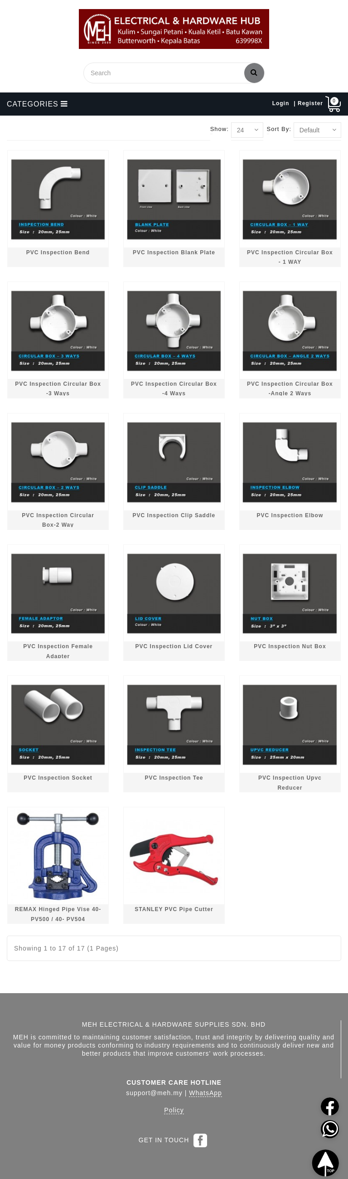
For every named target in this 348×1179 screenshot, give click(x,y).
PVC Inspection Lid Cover (174, 646)
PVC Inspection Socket (58, 778)
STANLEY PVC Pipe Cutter (174, 909)
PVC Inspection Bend (58, 252)
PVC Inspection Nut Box (290, 646)
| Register (308, 103)
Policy (174, 1110)
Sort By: (279, 129)
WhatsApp (205, 1093)
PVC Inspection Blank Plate (174, 252)
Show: (219, 129)
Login (281, 103)
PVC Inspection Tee (174, 778)
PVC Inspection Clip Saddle (174, 515)
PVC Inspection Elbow (290, 515)
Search (254, 72)
